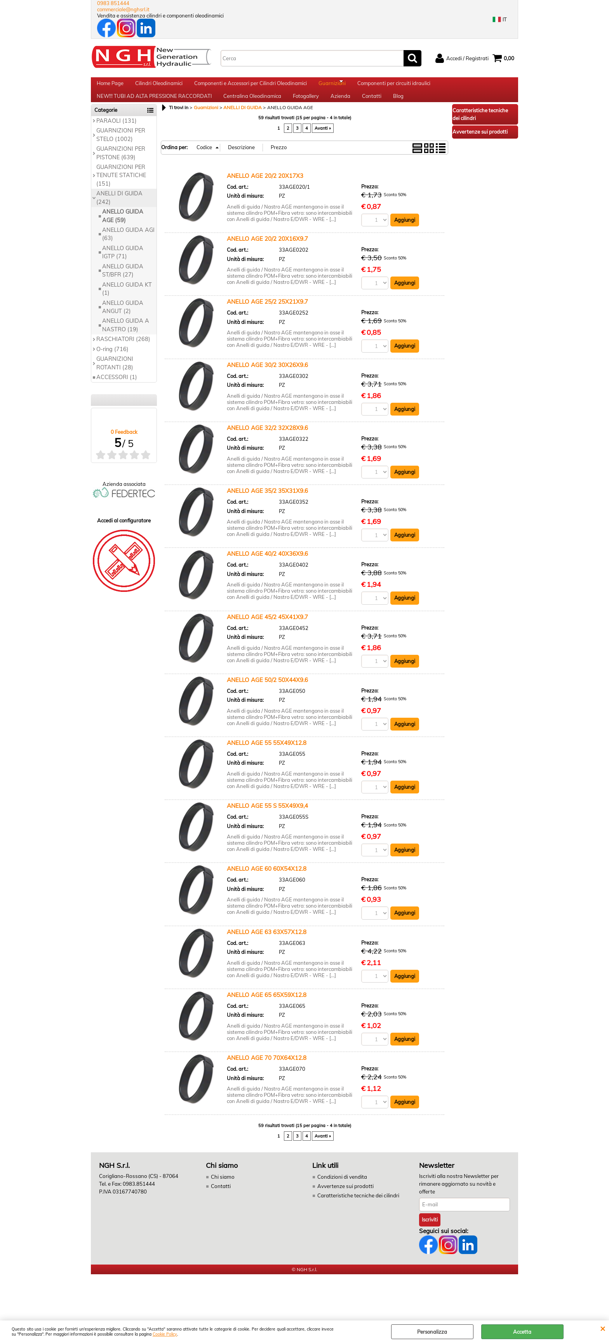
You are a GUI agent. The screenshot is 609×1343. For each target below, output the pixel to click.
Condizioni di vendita (341, 1192)
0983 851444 (113, 3)
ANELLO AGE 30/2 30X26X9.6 (267, 378)
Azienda (340, 106)
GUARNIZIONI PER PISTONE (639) (120, 166)
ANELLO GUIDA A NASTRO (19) (125, 338)
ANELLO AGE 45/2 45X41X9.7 (267, 631)
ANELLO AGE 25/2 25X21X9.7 (267, 315)
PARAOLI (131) (116, 133)
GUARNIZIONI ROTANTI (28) (114, 376)
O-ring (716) (112, 362)
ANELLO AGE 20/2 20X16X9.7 (267, 252)
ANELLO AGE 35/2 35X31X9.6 (267, 504)
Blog (398, 106)
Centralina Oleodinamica (252, 106)
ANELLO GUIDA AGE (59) (122, 229)
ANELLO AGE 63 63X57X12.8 (266, 946)
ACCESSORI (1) (116, 390)
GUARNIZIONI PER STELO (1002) (120, 148)
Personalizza (432, 1332)
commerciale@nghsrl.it (123, 9)
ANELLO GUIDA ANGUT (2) (122, 320)
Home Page (110, 87)
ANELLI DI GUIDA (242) (119, 211)
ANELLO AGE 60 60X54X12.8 (266, 883)
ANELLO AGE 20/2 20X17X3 (265, 189)
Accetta (522, 1332)
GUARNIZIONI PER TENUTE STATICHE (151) (121, 189)
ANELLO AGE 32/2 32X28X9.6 (267, 441)
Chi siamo (222, 1192)
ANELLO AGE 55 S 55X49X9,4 (267, 820)
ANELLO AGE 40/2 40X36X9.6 (267, 567)
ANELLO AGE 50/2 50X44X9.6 (267, 694)
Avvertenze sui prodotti (344, 1201)
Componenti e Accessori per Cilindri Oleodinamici (250, 87)
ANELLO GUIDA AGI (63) (128, 247)
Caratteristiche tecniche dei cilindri (357, 1210)
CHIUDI (602, 1328)
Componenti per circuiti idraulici (393, 87)
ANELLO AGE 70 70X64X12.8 (266, 1072)
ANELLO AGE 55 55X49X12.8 (266, 757)
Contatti (371, 106)
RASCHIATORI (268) (123, 352)
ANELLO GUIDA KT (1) (127, 302)
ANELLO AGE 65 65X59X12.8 (266, 1009)
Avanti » (323, 141)
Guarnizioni (332, 87)
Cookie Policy (165, 1334)
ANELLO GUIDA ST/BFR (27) (122, 283)
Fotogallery (306, 106)
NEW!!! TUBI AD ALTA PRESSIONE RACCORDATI (154, 106)
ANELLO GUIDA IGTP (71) (122, 265)
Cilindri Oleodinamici (159, 87)
